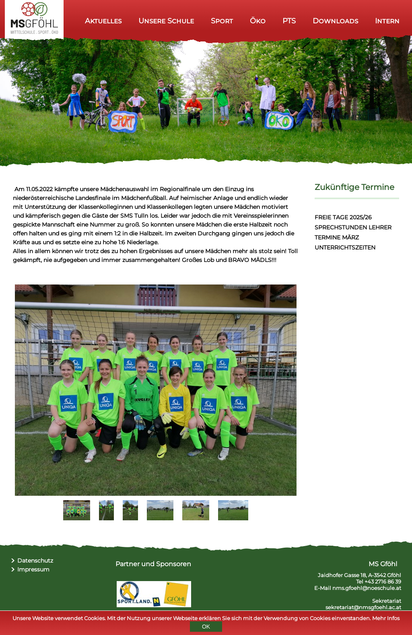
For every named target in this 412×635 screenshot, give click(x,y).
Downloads (335, 20)
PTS (289, 20)
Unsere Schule (166, 20)
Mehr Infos (386, 619)
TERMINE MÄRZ (337, 237)
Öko (258, 20)
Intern (387, 20)
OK (206, 628)
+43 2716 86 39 (383, 581)
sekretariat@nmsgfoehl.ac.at (363, 607)
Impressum (33, 569)
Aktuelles (103, 20)
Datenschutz (35, 560)
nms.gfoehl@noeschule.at (366, 588)
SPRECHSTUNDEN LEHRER (353, 227)
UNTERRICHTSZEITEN (345, 247)
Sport (222, 20)
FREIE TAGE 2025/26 (343, 217)
